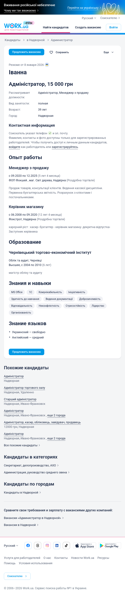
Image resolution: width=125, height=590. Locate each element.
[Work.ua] (16, 27)
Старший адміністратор (20, 400)
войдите (14, 147)
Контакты (61, 558)
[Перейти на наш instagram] (47, 546)
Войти (113, 27)
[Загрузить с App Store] (84, 546)
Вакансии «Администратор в (34, 518)
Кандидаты (23, 493)
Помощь (9, 564)
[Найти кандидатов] (55, 27)
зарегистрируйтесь (65, 147)
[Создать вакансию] (88, 27)
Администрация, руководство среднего (37, 473)
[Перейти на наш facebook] (28, 546)
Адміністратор (14, 377)
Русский (11, 546)
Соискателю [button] (18, 574)
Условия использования (35, 564)
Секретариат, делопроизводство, (32, 466)
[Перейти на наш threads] (37, 546)
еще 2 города (56, 416)
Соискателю (110, 18)
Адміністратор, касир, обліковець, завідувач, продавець (42, 423)
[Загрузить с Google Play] (109, 546)
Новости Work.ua (82, 558)
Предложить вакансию (28, 52)
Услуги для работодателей (22, 558)
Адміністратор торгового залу (24, 388)
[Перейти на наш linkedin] (56, 546)
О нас (47, 558)
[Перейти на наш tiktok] (66, 546)
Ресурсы (103, 558)
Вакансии (22, 525)
